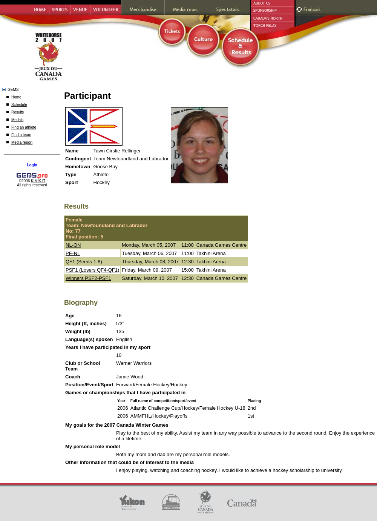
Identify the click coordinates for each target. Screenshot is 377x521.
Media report (21, 142)
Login (32, 165)
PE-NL (73, 253)
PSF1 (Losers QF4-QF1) (92, 270)
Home (16, 97)
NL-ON (73, 245)
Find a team (21, 135)
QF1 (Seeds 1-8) (84, 261)
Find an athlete (23, 127)
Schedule (19, 105)
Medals (17, 120)
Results (17, 112)
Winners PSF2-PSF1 (88, 278)
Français (312, 8)
